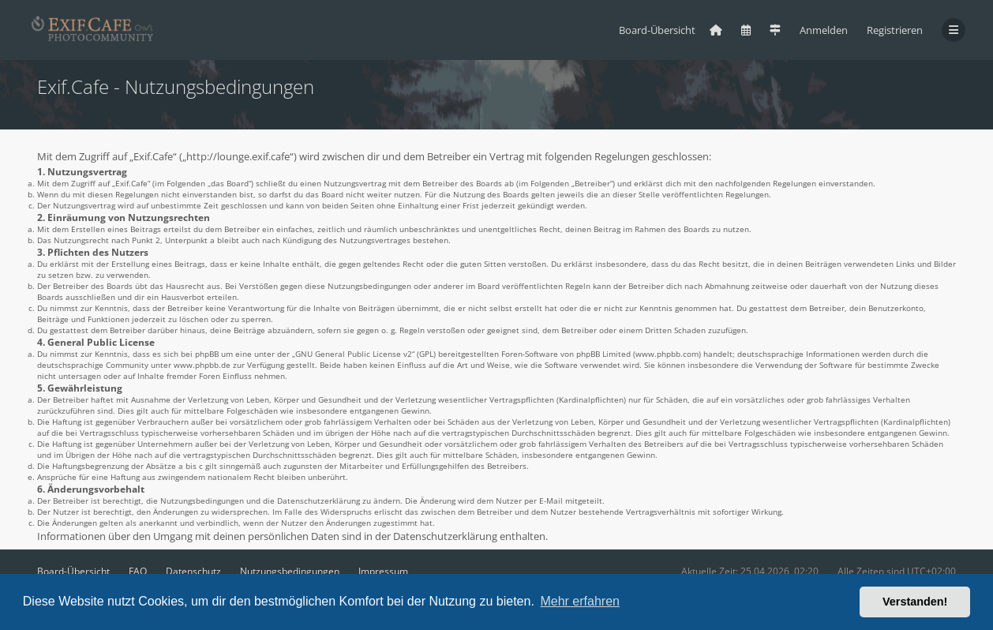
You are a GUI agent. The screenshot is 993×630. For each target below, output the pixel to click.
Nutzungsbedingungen (289, 571)
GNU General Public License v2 (353, 353)
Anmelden (824, 30)
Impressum (383, 571)
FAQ (138, 571)
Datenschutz (193, 571)
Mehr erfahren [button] (580, 601)
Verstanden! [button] (914, 601)
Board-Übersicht (73, 571)
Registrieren (895, 30)
